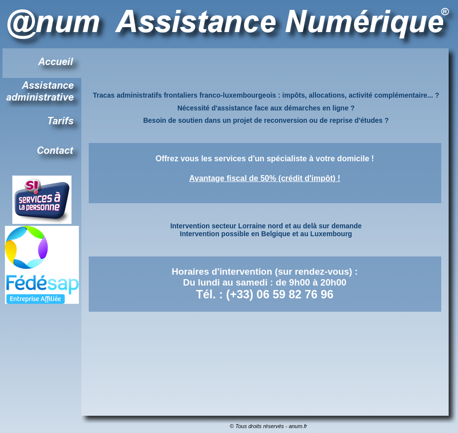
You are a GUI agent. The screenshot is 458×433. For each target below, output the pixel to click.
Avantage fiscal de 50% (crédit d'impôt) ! (264, 178)
